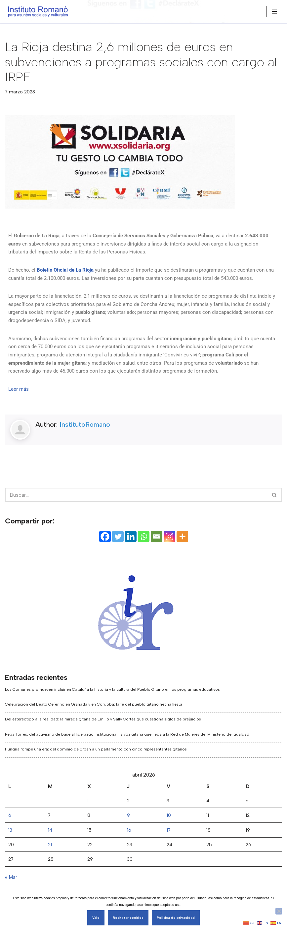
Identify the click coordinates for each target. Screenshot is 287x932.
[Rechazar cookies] (278, 911)
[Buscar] (274, 517)
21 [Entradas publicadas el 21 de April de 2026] (50, 868)
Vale (96, 917)
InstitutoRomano (85, 446)
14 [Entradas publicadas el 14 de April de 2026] (50, 853)
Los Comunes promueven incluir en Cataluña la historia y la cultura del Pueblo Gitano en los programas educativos (112, 711)
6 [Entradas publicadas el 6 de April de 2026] (9, 838)
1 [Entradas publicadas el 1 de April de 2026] (88, 823)
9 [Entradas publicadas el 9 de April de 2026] (128, 838)
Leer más (19, 411)
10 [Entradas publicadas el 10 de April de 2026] (169, 838)
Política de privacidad (176, 917)
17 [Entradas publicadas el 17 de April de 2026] (169, 853)
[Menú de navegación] (274, 11)
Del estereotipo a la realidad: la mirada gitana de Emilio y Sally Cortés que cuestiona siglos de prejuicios (103, 741)
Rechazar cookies (128, 917)
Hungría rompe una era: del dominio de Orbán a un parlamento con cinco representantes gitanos (96, 771)
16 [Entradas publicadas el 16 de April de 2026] (129, 853)
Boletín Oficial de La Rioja (68, 271)
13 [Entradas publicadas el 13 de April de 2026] (10, 853)
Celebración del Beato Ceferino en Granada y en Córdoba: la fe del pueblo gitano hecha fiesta (93, 726)
